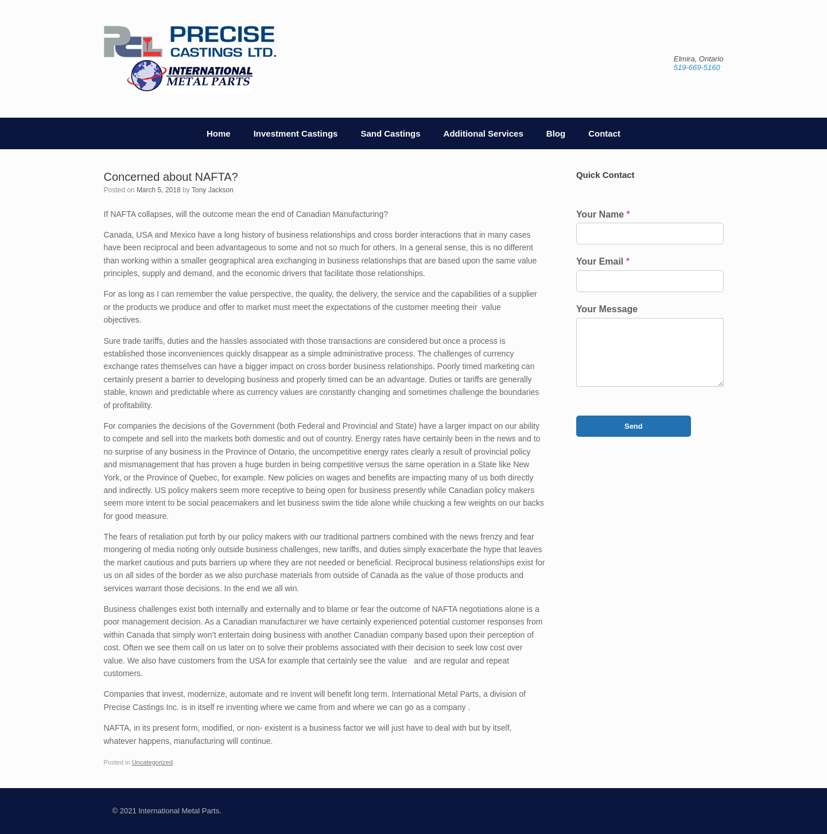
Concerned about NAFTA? (171, 176)
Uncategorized (152, 762)
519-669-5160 (697, 67)
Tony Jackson (213, 190)
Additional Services (483, 133)
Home (219, 133)
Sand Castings (390, 133)
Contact (604, 133)
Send (633, 426)
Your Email (603, 261)
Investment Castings (296, 133)
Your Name (603, 214)
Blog (555, 133)
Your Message (607, 309)
